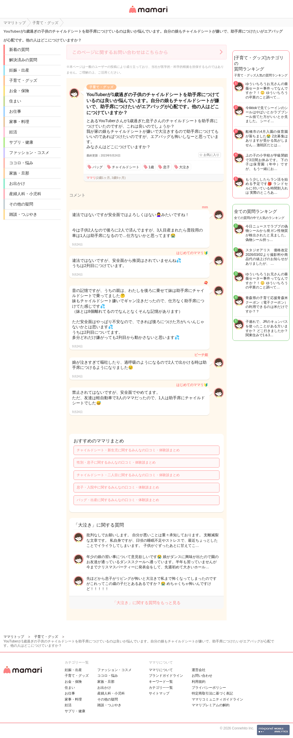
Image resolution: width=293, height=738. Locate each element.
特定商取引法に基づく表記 (212, 693)
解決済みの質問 (23, 60)
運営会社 (198, 670)
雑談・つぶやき (23, 214)
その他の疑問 (21, 204)
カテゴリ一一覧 (161, 688)
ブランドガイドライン (166, 676)
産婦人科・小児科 (25, 193)
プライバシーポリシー (209, 688)
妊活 (13, 132)
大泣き (184, 167)
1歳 (151, 167)
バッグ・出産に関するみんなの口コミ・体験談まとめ (118, 500)
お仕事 (15, 111)
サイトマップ (159, 693)
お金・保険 (19, 90)
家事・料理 (19, 121)
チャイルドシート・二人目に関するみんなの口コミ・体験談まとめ (128, 475)
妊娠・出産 (19, 70)
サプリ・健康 (21, 142)
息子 (166, 167)
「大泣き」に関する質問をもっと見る (146, 602)
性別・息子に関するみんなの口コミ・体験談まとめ (116, 462)
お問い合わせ (202, 676)
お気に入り (211, 155)
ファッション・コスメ (29, 152)
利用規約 (198, 682)
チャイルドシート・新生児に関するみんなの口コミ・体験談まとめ (128, 450)
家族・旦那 (19, 173)
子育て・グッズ (23, 80)
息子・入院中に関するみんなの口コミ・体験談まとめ (118, 487)
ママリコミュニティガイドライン (217, 699)
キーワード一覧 (161, 682)
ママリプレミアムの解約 (210, 705)
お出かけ (17, 183)
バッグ (97, 167)
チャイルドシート (125, 167)
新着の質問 (19, 49)
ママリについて (161, 670)
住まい (15, 101)
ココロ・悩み (21, 163)
